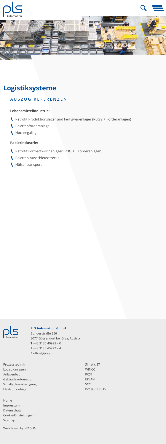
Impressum (11, 405)
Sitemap (9, 420)
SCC (88, 384)
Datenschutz (12, 410)
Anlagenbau (12, 374)
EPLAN (90, 379)
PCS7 (89, 374)
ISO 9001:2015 (95, 389)
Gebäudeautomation (18, 379)
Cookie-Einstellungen (18, 415)
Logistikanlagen (14, 369)
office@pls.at (42, 353)
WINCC (90, 369)
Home (7, 401)
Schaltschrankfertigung (20, 384)
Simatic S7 (92, 365)
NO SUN (30, 429)
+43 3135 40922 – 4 (47, 348)
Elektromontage (14, 389)
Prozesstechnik (14, 365)
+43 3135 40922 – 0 (47, 343)
